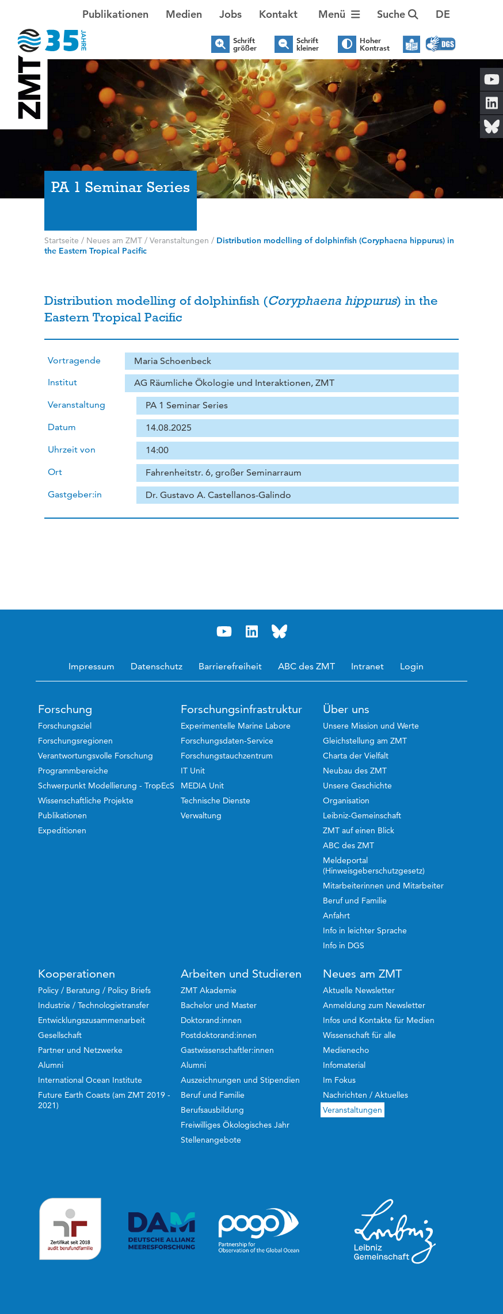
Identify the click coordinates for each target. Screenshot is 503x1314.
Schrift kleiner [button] (307, 44)
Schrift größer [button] (245, 44)
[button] (443, 14)
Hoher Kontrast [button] (375, 44)
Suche (397, 14)
